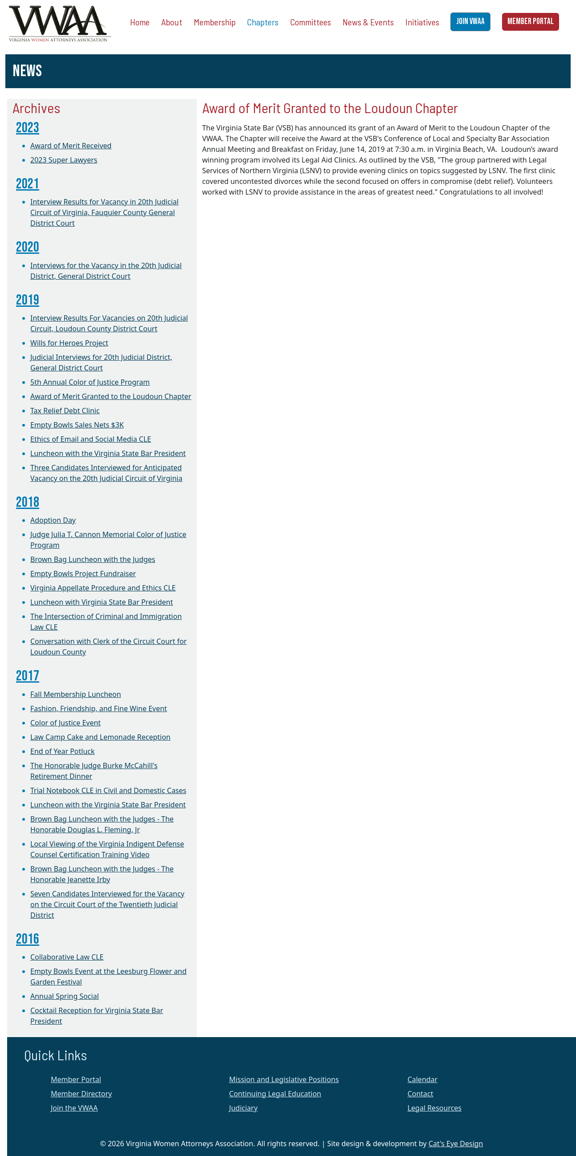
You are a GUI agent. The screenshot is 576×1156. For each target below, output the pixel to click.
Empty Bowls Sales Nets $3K (77, 425)
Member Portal (76, 1079)
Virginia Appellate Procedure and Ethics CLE (103, 588)
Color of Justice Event (65, 723)
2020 (27, 247)
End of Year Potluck (62, 751)
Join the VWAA (74, 1108)
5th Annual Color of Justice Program (90, 382)
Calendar (423, 1079)
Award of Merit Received (70, 146)
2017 (27, 676)
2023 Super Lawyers (63, 160)
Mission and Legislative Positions (284, 1079)
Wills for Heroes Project (69, 343)
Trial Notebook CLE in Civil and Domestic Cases (108, 790)
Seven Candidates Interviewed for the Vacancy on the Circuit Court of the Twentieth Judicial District (107, 904)
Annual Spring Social (64, 996)
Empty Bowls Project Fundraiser (83, 573)
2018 (27, 502)
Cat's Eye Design (456, 1143)
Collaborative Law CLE (67, 957)
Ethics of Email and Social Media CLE (90, 439)
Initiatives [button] (422, 21)
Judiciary (243, 1108)
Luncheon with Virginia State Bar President (101, 602)
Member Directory (81, 1094)
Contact (420, 1094)
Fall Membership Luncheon (75, 694)
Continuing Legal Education (275, 1094)
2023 (27, 128)
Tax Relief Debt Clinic (65, 410)
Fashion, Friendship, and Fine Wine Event (98, 708)
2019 (27, 300)
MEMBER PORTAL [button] (530, 21)
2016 (27, 939)
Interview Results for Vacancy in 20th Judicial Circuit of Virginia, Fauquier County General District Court (104, 212)
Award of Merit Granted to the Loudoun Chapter (110, 396)
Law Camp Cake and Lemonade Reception (100, 737)
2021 (27, 184)
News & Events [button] (368, 21)
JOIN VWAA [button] (470, 21)
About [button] (171, 21)
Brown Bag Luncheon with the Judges (92, 559)
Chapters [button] (262, 21)
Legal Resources (435, 1108)
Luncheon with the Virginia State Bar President (108, 453)
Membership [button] (215, 21)
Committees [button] (310, 21)
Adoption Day (53, 520)
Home (140, 21)
